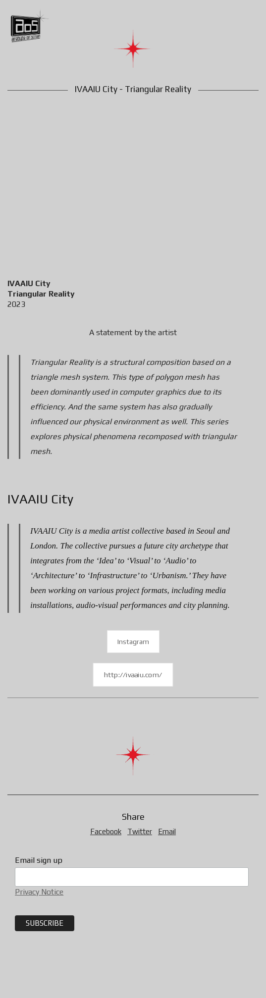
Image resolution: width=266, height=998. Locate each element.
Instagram (133, 642)
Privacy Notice (39, 892)
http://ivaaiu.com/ (133, 675)
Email (167, 831)
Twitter (139, 831)
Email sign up (38, 860)
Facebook (105, 831)
